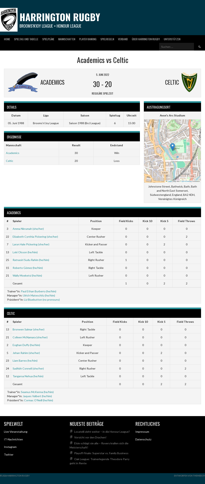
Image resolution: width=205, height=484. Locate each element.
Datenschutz (143, 439)
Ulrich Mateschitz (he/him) (39, 295)
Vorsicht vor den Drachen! (90, 437)
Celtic (9, 160)
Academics (12, 153)
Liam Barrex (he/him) (25, 360)
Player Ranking (87, 39)
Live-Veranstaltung (15, 431)
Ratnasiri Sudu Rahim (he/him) (31, 260)
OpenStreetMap (186, 181)
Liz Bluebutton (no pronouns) (42, 299)
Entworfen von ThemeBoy (189, 475)
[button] (172, 147)
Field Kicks (126, 221)
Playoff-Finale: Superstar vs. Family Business (101, 453)
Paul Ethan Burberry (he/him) (38, 291)
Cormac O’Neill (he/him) (38, 400)
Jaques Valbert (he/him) (37, 396)
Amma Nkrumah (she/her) (28, 228)
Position (96, 221)
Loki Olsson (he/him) (25, 252)
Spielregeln (107, 39)
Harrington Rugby (60, 17)
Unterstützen (172, 39)
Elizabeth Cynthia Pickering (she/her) (35, 236)
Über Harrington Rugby (146, 39)
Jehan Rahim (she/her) (26, 353)
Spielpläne (48, 39)
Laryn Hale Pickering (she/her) (31, 244)
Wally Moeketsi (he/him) (27, 275)
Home (7, 39)
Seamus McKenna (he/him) (37, 392)
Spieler (17, 221)
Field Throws (186, 221)
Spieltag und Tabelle (26, 39)
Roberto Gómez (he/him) (28, 267)
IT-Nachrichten (13, 439)
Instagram (10, 446)
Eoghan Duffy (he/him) (26, 345)
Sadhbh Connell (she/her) (28, 368)
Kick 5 (164, 221)
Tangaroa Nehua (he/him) (28, 376)
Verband (123, 39)
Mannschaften (66, 39)
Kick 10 (147, 221)
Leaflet (169, 181)
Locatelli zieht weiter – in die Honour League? (102, 431)
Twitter (8, 454)
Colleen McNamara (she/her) (30, 337)
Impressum (142, 431)
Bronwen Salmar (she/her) (28, 329)
